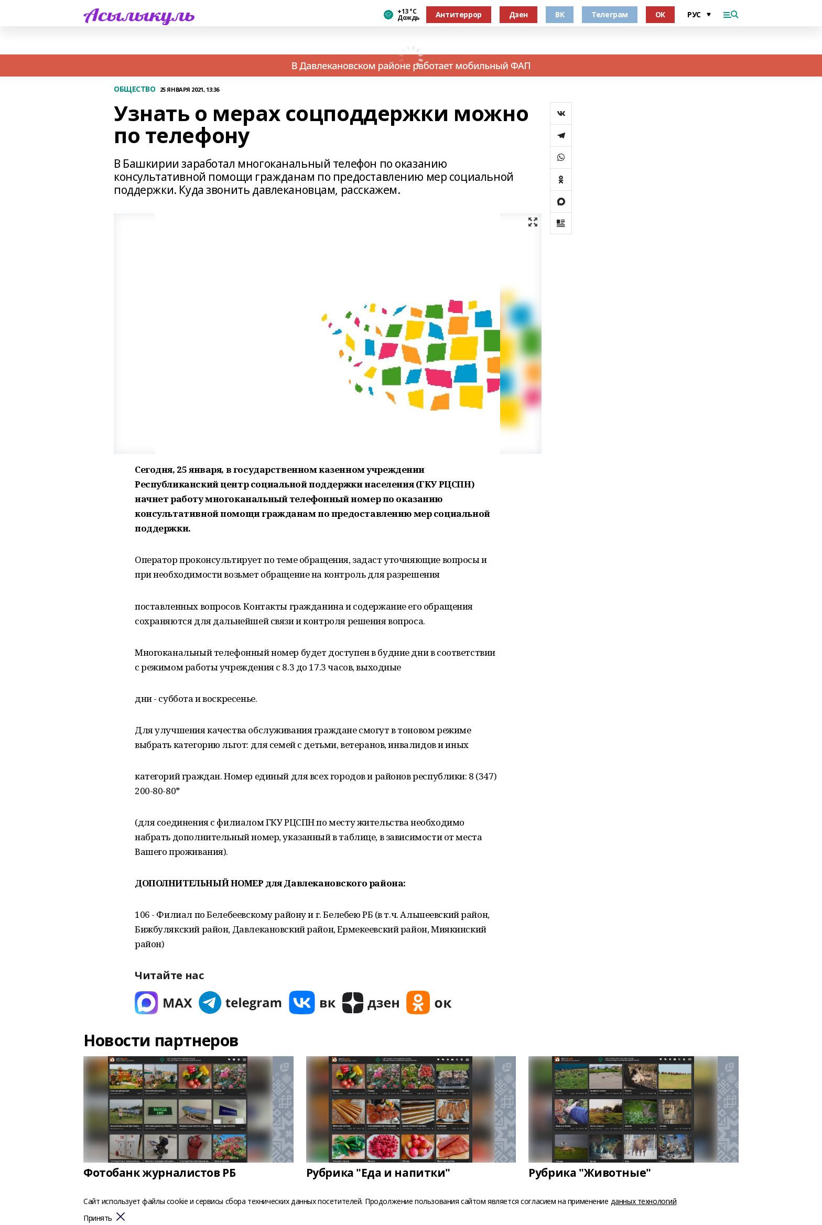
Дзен (518, 14)
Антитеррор (459, 14)
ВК (559, 14)
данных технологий (644, 1201)
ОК (660, 14)
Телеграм (609, 14)
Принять (97, 1218)
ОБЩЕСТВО (135, 89)
